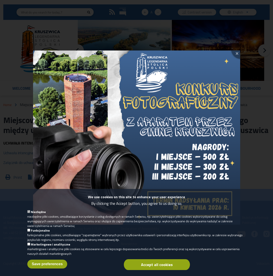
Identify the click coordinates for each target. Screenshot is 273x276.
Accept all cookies (157, 266)
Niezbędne (38, 213)
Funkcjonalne (40, 231)
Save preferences (47, 265)
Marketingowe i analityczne (50, 245)
